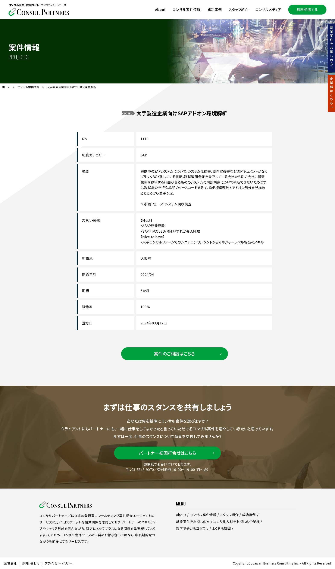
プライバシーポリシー (59, 563)
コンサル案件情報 (187, 9)
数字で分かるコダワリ (192, 528)
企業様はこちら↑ (331, 93)
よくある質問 (221, 528)
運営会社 (10, 563)
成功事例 (214, 9)
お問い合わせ (31, 563)
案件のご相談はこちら (174, 354)
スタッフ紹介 (238, 9)
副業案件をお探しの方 (193, 521)
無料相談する (307, 9)
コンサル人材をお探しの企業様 (236, 521)
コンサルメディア (268, 9)
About (160, 9)
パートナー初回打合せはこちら (167, 453)
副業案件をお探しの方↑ (331, 48)
